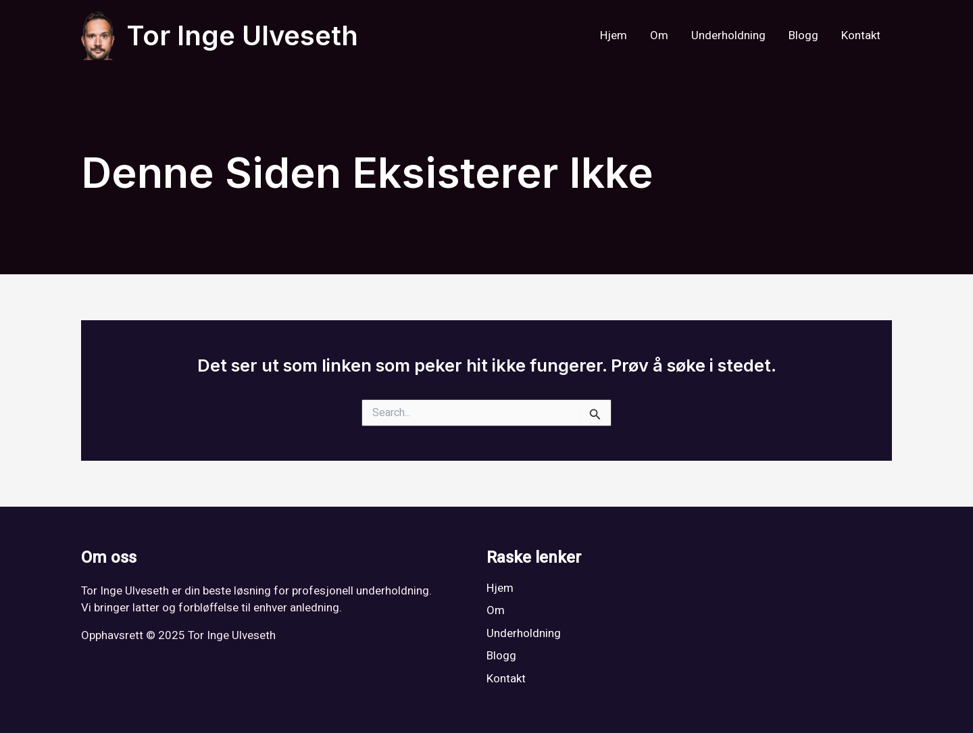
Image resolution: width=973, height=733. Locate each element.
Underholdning (728, 35)
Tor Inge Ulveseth (242, 35)
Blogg (803, 35)
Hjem (613, 35)
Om (659, 35)
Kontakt (860, 35)
